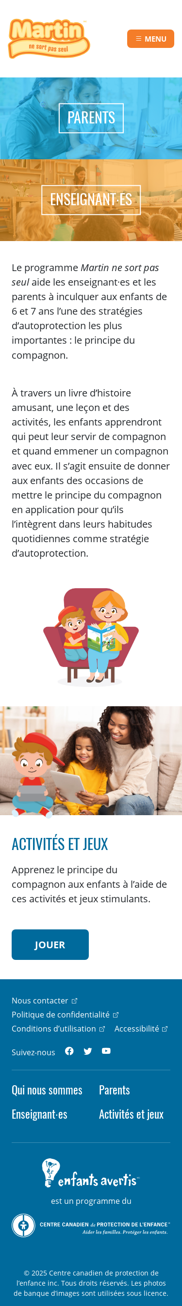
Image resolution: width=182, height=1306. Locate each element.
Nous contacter (40, 1000)
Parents (114, 1089)
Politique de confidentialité (61, 1014)
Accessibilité (137, 1028)
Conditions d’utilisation (54, 1028)
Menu (155, 39)
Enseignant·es (39, 1114)
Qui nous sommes (47, 1089)
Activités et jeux (131, 1114)
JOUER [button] (50, 944)
